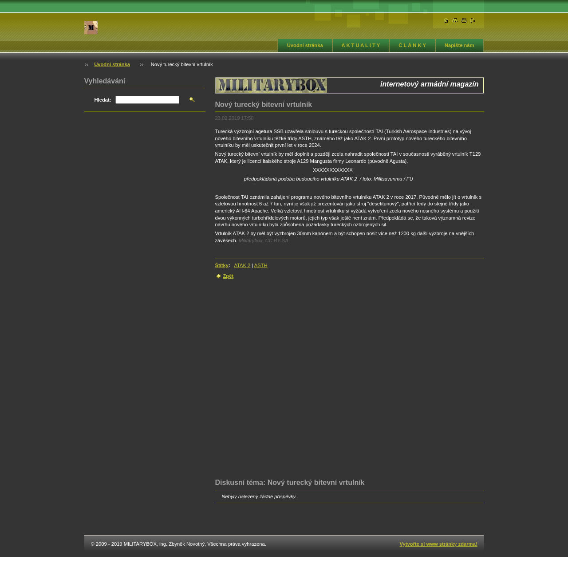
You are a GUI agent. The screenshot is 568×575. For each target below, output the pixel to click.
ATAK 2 (242, 265)
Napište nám (459, 45)
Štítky (222, 265)
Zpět (228, 276)
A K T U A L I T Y (361, 45)
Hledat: (103, 99)
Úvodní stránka (305, 45)
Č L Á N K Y (412, 45)
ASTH (261, 265)
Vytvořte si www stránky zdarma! (438, 544)
